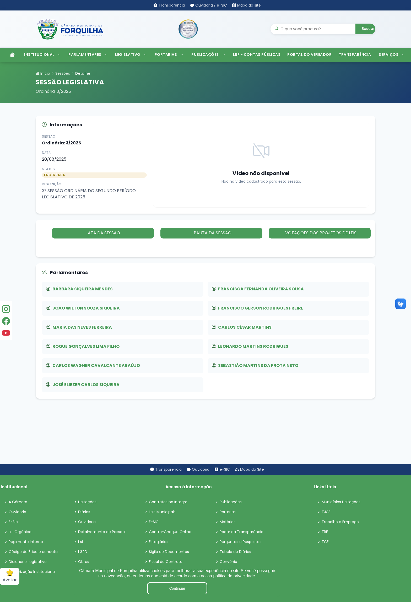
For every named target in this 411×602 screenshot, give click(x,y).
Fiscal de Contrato (165, 561)
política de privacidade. (234, 576)
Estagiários (158, 542)
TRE (325, 532)
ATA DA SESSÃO (103, 233)
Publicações (231, 502)
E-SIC (154, 522)
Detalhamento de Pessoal (102, 532)
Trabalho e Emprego (340, 522)
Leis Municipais (162, 512)
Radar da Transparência (241, 532)
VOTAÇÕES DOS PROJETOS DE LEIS (320, 233)
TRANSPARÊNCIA (355, 54)
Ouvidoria (17, 512)
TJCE (326, 512)
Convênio (228, 561)
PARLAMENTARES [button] (88, 54)
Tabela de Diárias (235, 552)
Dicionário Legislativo (28, 561)
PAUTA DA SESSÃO (211, 233)
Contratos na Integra (168, 502)
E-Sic (13, 522)
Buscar (368, 28)
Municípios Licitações (341, 502)
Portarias (228, 512)
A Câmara (18, 502)
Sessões (62, 73)
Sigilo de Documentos (169, 552)
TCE (325, 542)
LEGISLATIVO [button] (131, 54)
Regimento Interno (26, 542)
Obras (83, 561)
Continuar (177, 588)
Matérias (227, 522)
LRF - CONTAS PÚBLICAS (257, 54)
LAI (80, 542)
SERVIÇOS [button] (392, 54)
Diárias (84, 512)
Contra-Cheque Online (170, 532)
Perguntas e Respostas (240, 542)
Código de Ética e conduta (33, 552)
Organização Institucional (32, 571)
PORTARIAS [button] (169, 54)
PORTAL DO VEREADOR (309, 54)
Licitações (87, 502)
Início (43, 73)
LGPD (82, 552)
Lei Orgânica (20, 532)
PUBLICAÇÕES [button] (208, 54)
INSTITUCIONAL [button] (42, 54)
